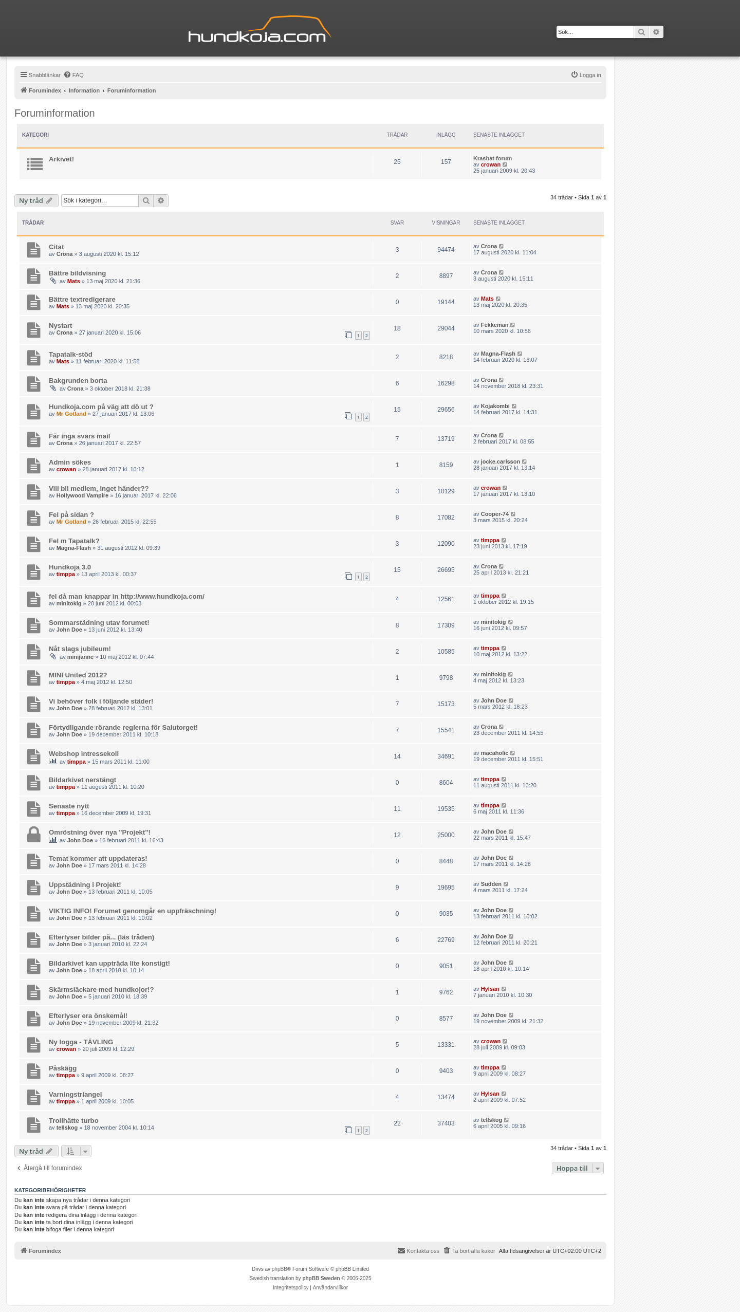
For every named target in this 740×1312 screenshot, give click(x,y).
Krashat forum (492, 158)
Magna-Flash (498, 353)
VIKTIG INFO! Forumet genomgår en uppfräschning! (132, 911)
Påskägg (63, 1068)
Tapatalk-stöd (70, 354)
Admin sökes (70, 462)
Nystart (60, 325)
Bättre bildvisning (77, 273)
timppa (490, 540)
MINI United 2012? (78, 675)
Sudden (491, 884)
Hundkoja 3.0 (70, 567)
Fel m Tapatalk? (74, 541)
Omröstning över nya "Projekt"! (100, 832)
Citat (56, 247)
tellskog (67, 1127)
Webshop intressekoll (84, 753)
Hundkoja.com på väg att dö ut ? (101, 407)
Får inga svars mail (79, 436)
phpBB (279, 1269)
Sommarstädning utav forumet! (99, 622)
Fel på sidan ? (71, 515)
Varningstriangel (75, 1094)
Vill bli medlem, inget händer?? (99, 488)
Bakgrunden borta (78, 380)
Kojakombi (495, 406)
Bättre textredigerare (82, 299)
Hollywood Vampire (82, 495)
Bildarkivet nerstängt (82, 780)
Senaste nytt (69, 806)
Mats (73, 281)
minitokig (69, 603)
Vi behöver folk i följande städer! (101, 701)
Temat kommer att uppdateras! (98, 858)
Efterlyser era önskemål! (88, 1016)
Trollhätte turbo (74, 1120)
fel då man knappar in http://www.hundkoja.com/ (127, 596)
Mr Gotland (71, 414)
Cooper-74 (495, 514)
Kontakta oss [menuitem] (418, 1250)
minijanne (80, 657)
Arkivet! (61, 159)
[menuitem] (73, 75)
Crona (65, 254)
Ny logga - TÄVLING (81, 1042)
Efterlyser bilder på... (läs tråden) (101, 937)
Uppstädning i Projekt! (85, 885)
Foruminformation (54, 113)
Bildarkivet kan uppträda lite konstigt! (109, 963)
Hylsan (490, 989)
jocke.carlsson (500, 461)
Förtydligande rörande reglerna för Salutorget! (123, 727)
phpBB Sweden (321, 1278)
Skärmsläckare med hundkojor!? (101, 989)
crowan (491, 164)
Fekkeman (495, 325)
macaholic (495, 753)
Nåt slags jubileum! (80, 649)
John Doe (69, 629)
